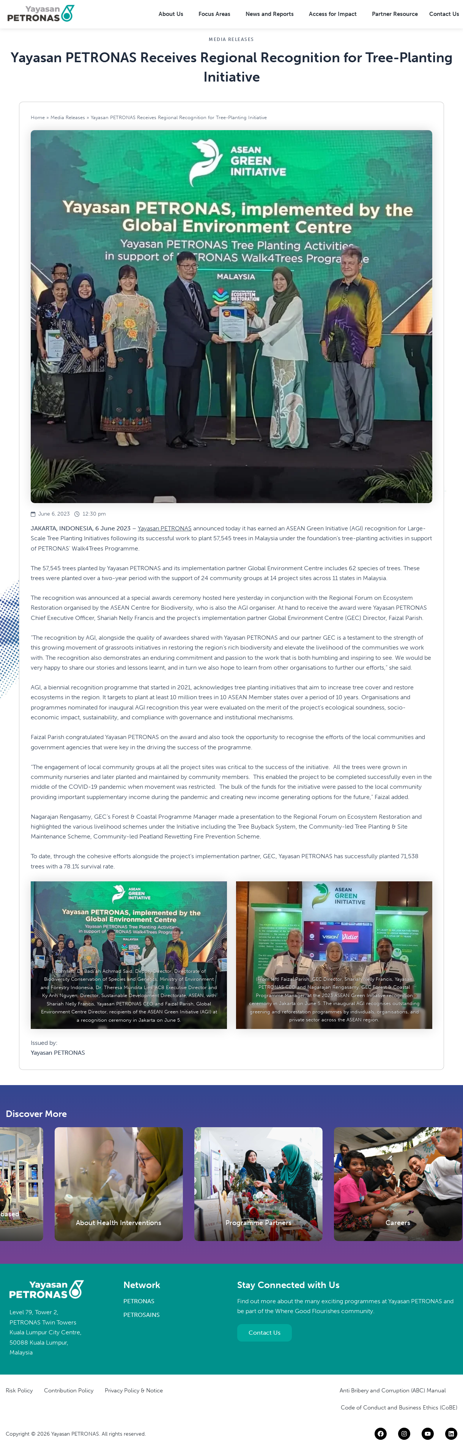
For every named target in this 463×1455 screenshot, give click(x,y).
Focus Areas (214, 14)
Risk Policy (19, 1390)
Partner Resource (395, 14)
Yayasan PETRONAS (165, 528)
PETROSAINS (141, 1314)
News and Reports (270, 14)
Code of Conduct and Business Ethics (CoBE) (399, 1407)
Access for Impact (333, 14)
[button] (173, 14)
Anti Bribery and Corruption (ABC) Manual (393, 1390)
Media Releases (67, 117)
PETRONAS (138, 1301)
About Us (171, 14)
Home (38, 117)
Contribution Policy (68, 1390)
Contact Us (444, 14)
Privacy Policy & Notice (134, 1390)
